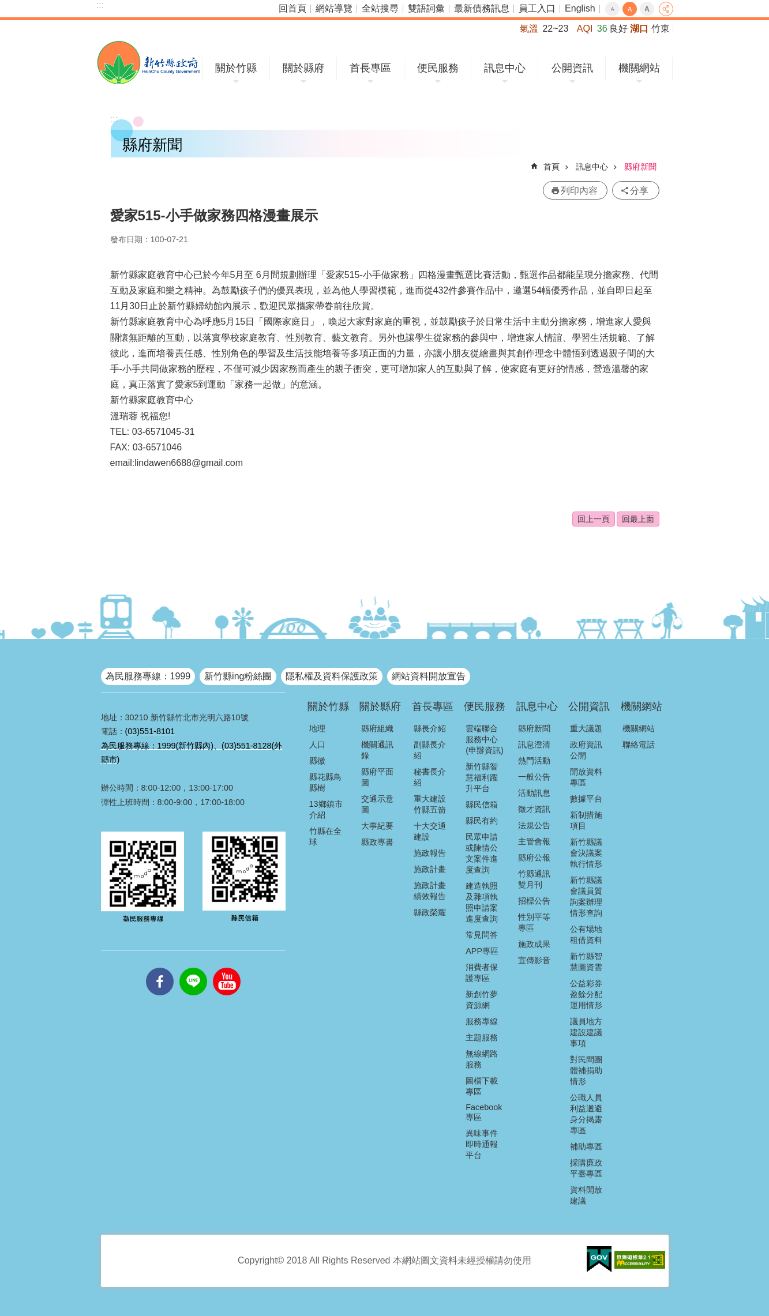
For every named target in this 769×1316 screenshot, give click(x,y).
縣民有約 (482, 820)
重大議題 (586, 728)
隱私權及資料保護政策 (332, 676)
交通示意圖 (377, 804)
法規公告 (534, 825)
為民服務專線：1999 (148, 676)
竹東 (660, 28)
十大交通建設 (430, 831)
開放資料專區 (586, 777)
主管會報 (534, 841)
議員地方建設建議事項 (586, 1032)
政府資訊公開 (586, 750)
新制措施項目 (586, 820)
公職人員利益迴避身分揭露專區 (586, 1114)
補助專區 (586, 1146)
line (193, 968)
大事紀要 (377, 825)
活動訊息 (534, 793)
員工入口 (537, 8)
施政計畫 (430, 869)
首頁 (551, 166)
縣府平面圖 (377, 777)
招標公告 (534, 900)
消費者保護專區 (482, 972)
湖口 (639, 28)
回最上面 (638, 519)
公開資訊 (572, 68)
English (580, 8)
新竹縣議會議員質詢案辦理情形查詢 (586, 896)
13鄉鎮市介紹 (326, 809)
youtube (226, 968)
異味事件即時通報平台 (482, 1144)
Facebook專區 (484, 1112)
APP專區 (482, 951)
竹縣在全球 (325, 836)
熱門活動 (534, 760)
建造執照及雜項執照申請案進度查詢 (482, 902)
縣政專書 (377, 842)
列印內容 (579, 190)
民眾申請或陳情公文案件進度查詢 (482, 853)
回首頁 (292, 8)
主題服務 (482, 1037)
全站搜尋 (380, 8)
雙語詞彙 (426, 8)
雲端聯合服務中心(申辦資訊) (485, 739)
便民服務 (438, 68)
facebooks (160, 968)
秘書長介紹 (430, 777)
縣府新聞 (640, 166)
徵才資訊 (534, 809)
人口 (317, 744)
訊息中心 (505, 68)
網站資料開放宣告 (429, 676)
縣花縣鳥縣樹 (325, 782)
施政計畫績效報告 (430, 891)
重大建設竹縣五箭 (430, 804)
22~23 (555, 28)
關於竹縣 (236, 68)
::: (100, 5)
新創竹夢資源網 (482, 1000)
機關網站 (639, 68)
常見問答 (482, 934)
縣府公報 (534, 857)
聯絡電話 (638, 744)
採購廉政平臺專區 (586, 1168)
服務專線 (482, 1021)
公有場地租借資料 (586, 934)
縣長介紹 (430, 728)
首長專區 (370, 68)
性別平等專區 (534, 922)
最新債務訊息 (481, 8)
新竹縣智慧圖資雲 (586, 962)
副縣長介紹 (430, 750)
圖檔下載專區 (482, 1086)
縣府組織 (377, 728)
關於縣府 (303, 68)
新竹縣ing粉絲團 (238, 676)
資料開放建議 (586, 1195)
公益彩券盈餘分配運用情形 (586, 994)
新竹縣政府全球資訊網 (148, 62)
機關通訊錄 (377, 750)
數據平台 (586, 798)
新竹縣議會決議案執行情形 (586, 852)
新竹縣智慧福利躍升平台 (482, 777)
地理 (317, 728)
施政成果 (534, 944)
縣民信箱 (482, 804)
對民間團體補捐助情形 (586, 1070)
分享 (666, 9)
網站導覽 (334, 8)
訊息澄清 (534, 744)
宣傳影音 (534, 960)
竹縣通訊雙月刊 (534, 879)
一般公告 (534, 776)
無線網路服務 (482, 1059)
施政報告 (430, 853)
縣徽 (317, 760)
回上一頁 (593, 519)
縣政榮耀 (430, 912)
